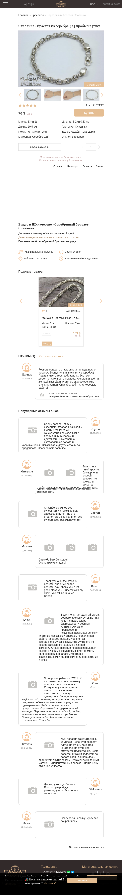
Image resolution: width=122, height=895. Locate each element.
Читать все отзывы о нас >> (86, 847)
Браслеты (38, 15)
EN (29, 4)
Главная (23, 15)
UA (24, 4)
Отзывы (58, 166)
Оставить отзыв (51, 356)
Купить (47, 343)
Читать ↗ (50, 883)
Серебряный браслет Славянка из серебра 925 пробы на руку (79, 396)
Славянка (81, 126)
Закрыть (82, 880)
